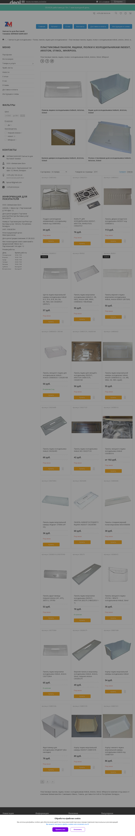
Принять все (60, 829)
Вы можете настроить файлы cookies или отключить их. (66, 824)
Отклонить (78, 829)
